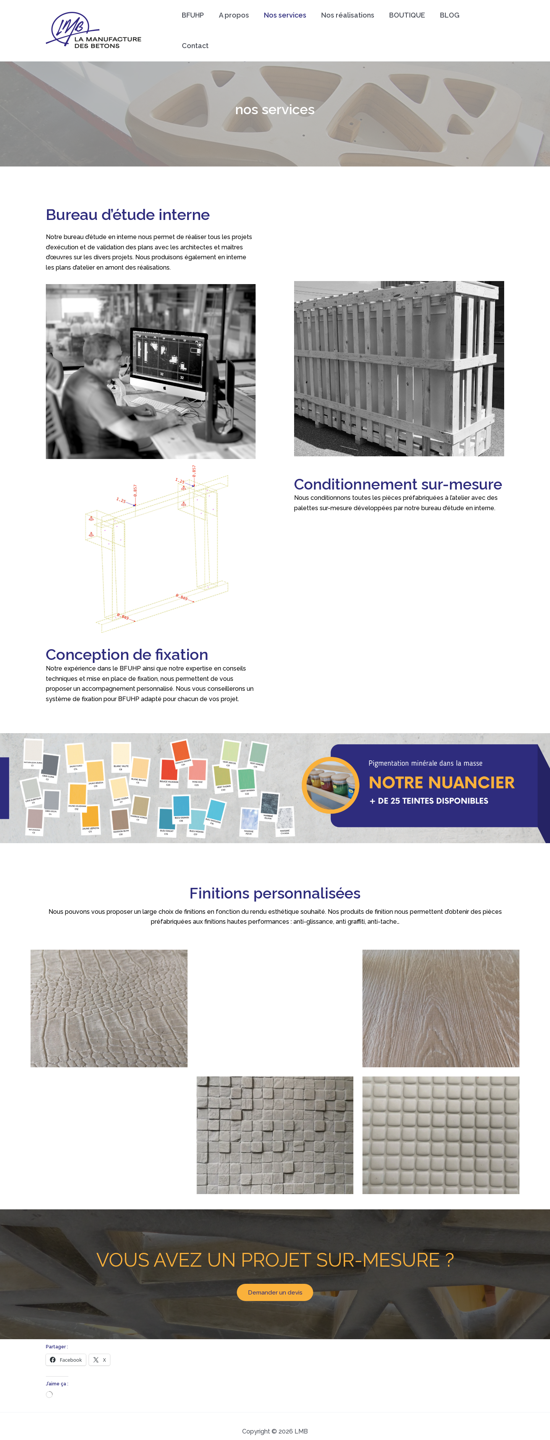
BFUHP (196, 25)
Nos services (286, 25)
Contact (484, 25)
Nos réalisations (347, 25)
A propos (236, 25)
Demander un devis (275, 1281)
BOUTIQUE (406, 25)
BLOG (447, 25)
